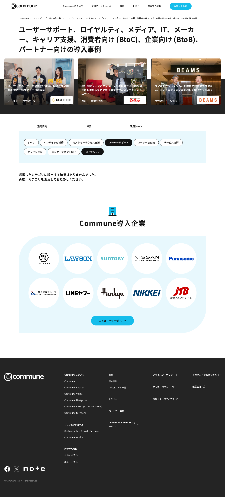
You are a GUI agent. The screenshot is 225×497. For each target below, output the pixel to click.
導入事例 (113, 381)
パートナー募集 (116, 410)
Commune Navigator (75, 400)
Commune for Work (75, 412)
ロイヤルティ (92, 152)
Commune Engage (74, 387)
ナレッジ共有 (35, 152)
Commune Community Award (122, 424)
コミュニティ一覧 (117, 387)
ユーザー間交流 (146, 142)
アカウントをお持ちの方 (204, 374)
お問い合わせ (180, 6)
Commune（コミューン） (31, 18)
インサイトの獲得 (53, 142)
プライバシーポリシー (164, 374)
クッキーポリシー (162, 387)
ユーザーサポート (118, 142)
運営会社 (196, 386)
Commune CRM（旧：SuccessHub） (79, 406)
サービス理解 (171, 142)
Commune (70, 381)
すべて (31, 142)
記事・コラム (71, 461)
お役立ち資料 (71, 455)
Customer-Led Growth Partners (79, 431)
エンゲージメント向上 (64, 152)
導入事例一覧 (55, 18)
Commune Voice (73, 393)
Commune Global (74, 437)
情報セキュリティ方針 (164, 399)
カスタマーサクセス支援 (86, 142)
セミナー (137, 6)
